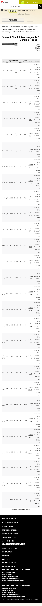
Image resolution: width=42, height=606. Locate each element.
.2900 (11, 198)
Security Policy (9, 566)
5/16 (3, 87)
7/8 (3, 229)
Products (12, 20)
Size (3, 61)
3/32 (6, 71)
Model (30, 61)
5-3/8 (16, 198)
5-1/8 (16, 166)
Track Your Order (10, 534)
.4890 (11, 388)
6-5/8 (16, 309)
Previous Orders (9, 530)
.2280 (11, 134)
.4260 (11, 309)
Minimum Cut (11, 61)
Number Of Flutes (21, 61)
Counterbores (15, 27)
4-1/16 (16, 102)
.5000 (11, 499)
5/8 (3, 166)
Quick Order (7, 526)
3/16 (7, 134)
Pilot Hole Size (7, 61)
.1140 (11, 71)
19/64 (25, 87)
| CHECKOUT (36, 2)
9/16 (3, 150)
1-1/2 (3, 372)
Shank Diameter (25, 61)
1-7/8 (3, 468)
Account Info (8, 541)
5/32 (6, 102)
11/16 (3, 182)
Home (5, 10)
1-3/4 (3, 436)
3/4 (3, 198)
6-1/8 (16, 245)
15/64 (25, 71)
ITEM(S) (28, 2)
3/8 (3, 102)
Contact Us (32, 10)
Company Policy (23, 10)
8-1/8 (16, 388)
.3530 (11, 261)
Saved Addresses (9, 537)
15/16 (3, 245)
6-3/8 (16, 261)
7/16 (3, 118)
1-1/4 (3, 309)
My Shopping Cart (10, 523)
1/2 (3, 134)
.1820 (11, 102)
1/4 (3, 71)
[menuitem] (13, 19)
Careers (5, 559)
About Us (21, 14)
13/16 (3, 214)
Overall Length (16, 61)
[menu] (13, 20)
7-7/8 (16, 356)
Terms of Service (9, 548)
